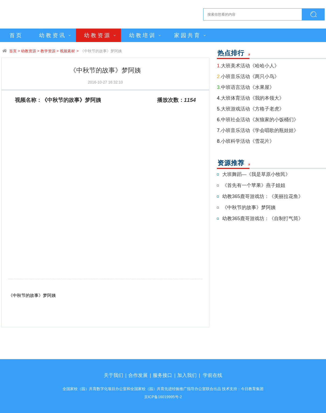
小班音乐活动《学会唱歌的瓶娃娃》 (258, 130)
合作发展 (138, 375)
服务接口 (162, 375)
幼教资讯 (52, 35)
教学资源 (48, 51)
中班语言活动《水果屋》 (245, 87)
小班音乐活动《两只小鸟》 (248, 76)
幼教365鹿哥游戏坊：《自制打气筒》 (262, 218)
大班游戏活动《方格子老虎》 (250, 109)
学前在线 (212, 375)
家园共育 (187, 35)
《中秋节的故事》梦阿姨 (101, 51)
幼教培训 (142, 35)
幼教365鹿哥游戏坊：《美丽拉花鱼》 (262, 196)
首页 (16, 35)
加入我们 (187, 375)
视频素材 (67, 51)
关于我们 (113, 375)
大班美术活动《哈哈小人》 (248, 65)
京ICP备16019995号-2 (163, 397)
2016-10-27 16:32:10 (105, 82)
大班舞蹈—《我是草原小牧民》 (256, 174)
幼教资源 (97, 35)
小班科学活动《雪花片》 (245, 141)
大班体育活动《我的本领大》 (250, 98)
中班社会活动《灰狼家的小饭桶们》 (258, 119)
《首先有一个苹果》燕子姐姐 (253, 185)
